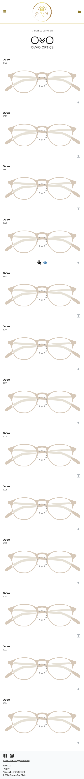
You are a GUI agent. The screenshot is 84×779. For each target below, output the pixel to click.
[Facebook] (5, 756)
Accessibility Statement (14, 772)
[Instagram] (11, 756)
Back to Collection (42, 30)
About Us (7, 765)
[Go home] (42, 12)
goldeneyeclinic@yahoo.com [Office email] (16, 760)
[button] (4, 12)
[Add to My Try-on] (78, 103)
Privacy (6, 769)
